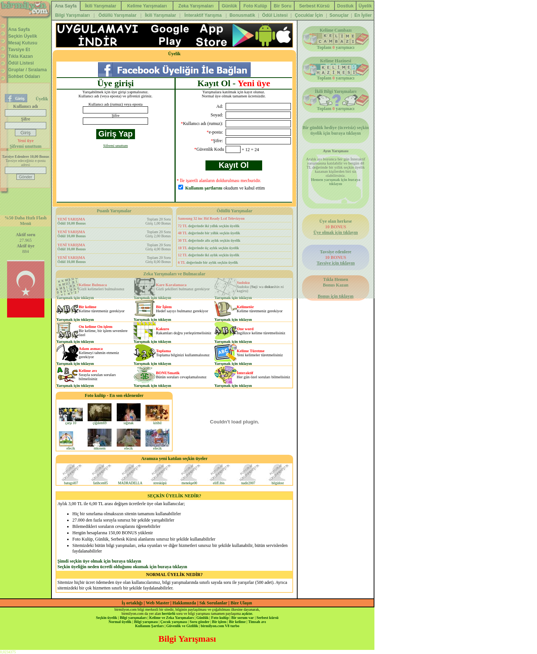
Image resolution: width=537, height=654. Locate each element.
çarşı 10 (71, 421)
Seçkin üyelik (106, 618)
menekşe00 (189, 481)
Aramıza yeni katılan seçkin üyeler (174, 458)
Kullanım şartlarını (204, 188)
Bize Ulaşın (241, 603)
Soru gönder (200, 622)
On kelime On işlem (95, 327)
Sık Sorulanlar (213, 603)
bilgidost (278, 481)
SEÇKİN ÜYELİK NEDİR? (174, 495)
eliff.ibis (219, 481)
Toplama (163, 351)
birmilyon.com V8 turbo (220, 626)
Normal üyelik (120, 622)
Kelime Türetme (250, 351)
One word (245, 329)
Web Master (158, 603)
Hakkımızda (184, 603)
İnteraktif (245, 373)
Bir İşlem (164, 307)
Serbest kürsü (268, 618)
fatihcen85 (100, 481)
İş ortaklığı (132, 603)
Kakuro (162, 329)
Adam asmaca (91, 349)
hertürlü (168, 613)
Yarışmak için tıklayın (75, 319)
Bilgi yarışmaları (133, 618)
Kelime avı (88, 371)
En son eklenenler (127, 395)
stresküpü (160, 481)
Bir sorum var (242, 618)
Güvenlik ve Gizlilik (182, 626)
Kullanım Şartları (149, 626)
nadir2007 (248, 481)
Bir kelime (87, 307)
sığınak (129, 421)
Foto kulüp (95, 395)
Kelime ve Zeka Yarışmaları (171, 618)
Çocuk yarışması (173, 622)
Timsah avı (257, 622)
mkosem (100, 447)
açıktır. (247, 613)
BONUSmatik (167, 373)
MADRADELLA (130, 481)
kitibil (157, 421)
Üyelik (174, 53)
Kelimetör (245, 307)
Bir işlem (219, 622)
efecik (71, 447)
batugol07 (71, 481)
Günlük (202, 618)
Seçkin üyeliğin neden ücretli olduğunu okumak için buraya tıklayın (122, 566)
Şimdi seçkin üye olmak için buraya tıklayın (99, 561)
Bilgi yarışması (146, 622)
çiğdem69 (100, 421)
